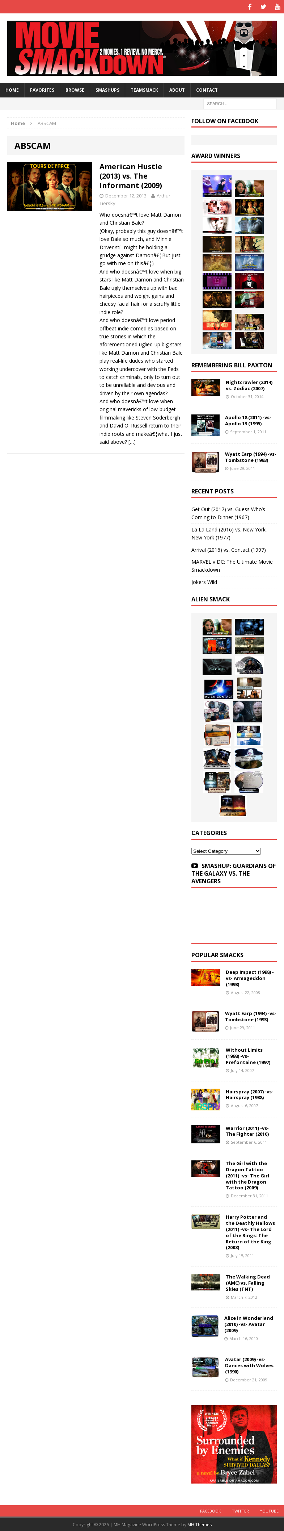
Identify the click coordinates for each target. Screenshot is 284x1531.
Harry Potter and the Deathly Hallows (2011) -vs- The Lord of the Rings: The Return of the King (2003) (250, 1231)
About (177, 89)
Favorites (42, 89)
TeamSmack (144, 89)
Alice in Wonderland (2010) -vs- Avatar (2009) (248, 1323)
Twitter (240, 1510)
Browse (74, 89)
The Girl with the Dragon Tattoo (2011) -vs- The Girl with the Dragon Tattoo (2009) (247, 1174)
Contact (207, 89)
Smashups (107, 89)
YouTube (269, 1510)
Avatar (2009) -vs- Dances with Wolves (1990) (249, 1364)
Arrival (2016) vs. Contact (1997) (228, 548)
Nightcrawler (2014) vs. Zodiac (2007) (249, 384)
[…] (132, 441)
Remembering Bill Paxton (231, 364)
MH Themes (199, 1523)
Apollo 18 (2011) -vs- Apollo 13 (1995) (248, 419)
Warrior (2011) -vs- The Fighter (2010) (247, 1130)
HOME (12, 89)
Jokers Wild (204, 580)
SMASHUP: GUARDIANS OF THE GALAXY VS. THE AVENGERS (233, 872)
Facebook (210, 1510)
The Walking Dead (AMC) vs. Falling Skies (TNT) (248, 1281)
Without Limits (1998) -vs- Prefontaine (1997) (248, 1055)
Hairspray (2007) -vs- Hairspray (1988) (250, 1093)
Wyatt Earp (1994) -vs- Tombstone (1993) (250, 456)
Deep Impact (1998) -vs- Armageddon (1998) (250, 977)
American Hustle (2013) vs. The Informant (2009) (130, 175)
